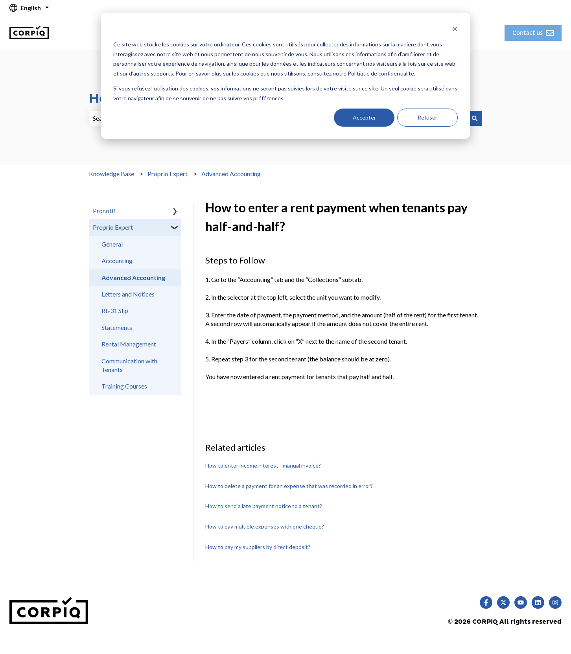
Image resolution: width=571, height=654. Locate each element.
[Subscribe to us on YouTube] (520, 602)
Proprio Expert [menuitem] (113, 227)
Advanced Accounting (231, 173)
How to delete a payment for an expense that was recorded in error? (289, 486)
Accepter (364, 117)
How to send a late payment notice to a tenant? (263, 506)
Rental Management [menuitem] (128, 344)
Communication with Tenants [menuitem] (129, 365)
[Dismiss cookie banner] (455, 30)
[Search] (474, 118)
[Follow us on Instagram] (555, 602)
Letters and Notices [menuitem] (128, 294)
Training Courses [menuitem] (124, 386)
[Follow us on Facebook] (486, 602)
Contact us (533, 33)
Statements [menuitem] (116, 327)
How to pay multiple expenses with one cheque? (264, 526)
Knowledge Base (111, 173)
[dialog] (285, 76)
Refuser (427, 117)
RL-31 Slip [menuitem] (114, 310)
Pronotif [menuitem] (104, 210)
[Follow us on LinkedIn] (538, 602)
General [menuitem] (112, 244)
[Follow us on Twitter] (503, 602)
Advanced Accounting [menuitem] (133, 277)
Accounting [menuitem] (117, 260)
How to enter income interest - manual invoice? (263, 465)
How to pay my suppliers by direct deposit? (257, 546)
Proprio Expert (167, 173)
